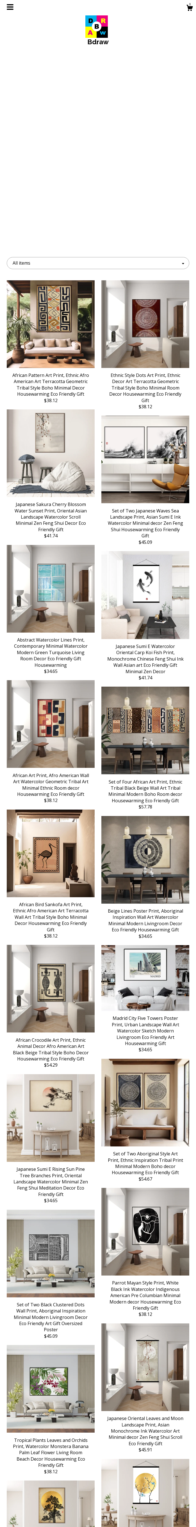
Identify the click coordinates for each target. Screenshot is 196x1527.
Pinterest (98, 1497)
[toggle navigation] (10, 7)
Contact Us (34, 1515)
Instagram (98, 1479)
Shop (34, 1479)
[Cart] (189, 8)
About (34, 1488)
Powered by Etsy (161, 1497)
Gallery (35, 1497)
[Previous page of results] (48, 1425)
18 (127, 1425)
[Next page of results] (149, 1425)
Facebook (98, 1488)
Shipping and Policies (35, 1506)
